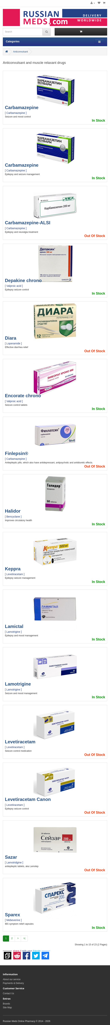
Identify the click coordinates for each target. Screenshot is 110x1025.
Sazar (11, 857)
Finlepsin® (16, 453)
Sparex (12, 914)
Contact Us (8, 993)
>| (24, 938)
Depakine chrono (23, 280)
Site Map (7, 1007)
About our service (11, 979)
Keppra (13, 568)
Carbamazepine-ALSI (27, 222)
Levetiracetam (20, 741)
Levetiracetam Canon (28, 799)
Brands (6, 1003)
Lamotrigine (18, 684)
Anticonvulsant (20, 51)
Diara (10, 338)
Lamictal (14, 626)
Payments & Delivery (13, 983)
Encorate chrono (23, 395)
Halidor (13, 511)
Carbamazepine (21, 107)
